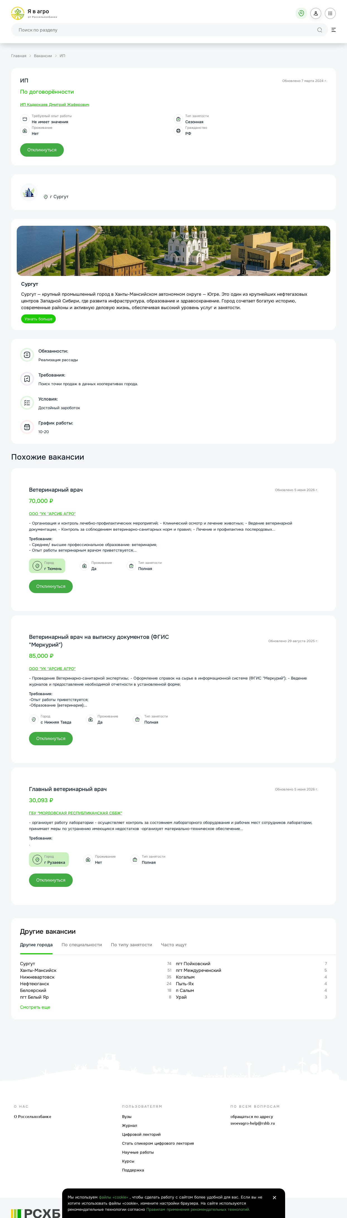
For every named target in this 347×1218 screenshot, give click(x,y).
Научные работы (138, 1152)
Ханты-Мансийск (38, 970)
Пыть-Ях (185, 984)
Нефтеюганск (34, 984)
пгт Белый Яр (34, 997)
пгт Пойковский (193, 964)
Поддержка (133, 1170)
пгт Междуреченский (198, 970)
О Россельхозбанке (32, 1116)
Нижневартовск (37, 977)
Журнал (129, 1125)
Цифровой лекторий (141, 1134)
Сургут (27, 964)
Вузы (127, 1116)
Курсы (128, 1161)
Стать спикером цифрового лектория (158, 1143)
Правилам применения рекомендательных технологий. (198, 1209)
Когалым (185, 977)
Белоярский (33, 990)
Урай (181, 997)
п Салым (185, 990)
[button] (315, 13)
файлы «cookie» (114, 1197)
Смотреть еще (35, 1007)
